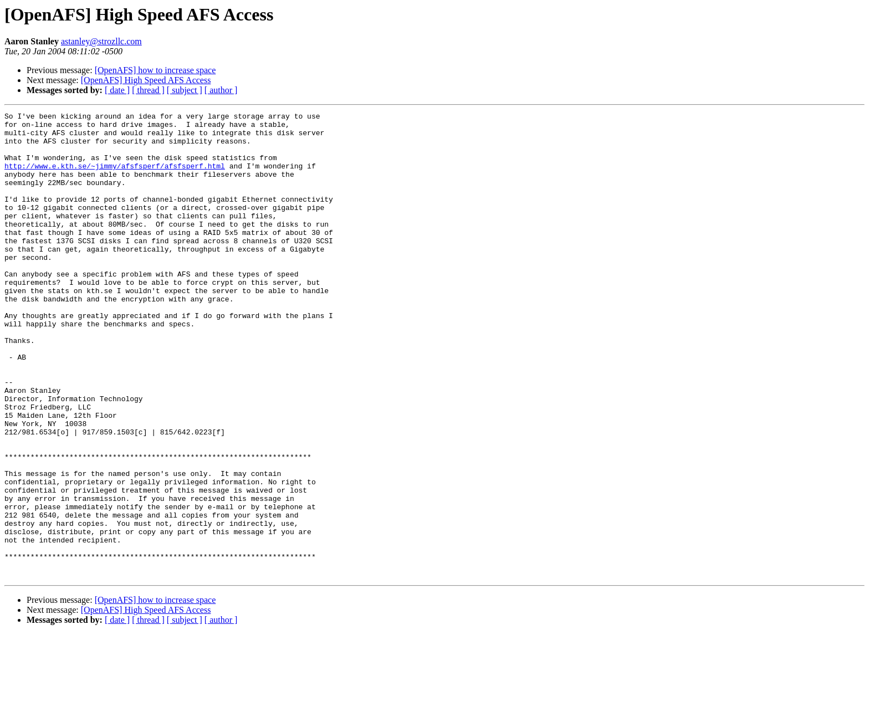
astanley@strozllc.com (101, 41)
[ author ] (221, 90)
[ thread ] (148, 90)
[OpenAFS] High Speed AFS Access (146, 80)
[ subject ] (184, 90)
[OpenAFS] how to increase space (155, 70)
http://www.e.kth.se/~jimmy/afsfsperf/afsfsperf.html (114, 177)
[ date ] (117, 90)
